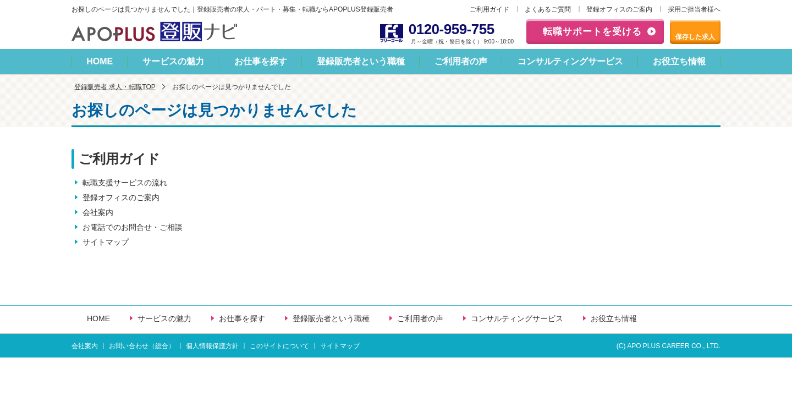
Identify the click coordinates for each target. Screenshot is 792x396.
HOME (99, 61)
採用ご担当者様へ (694, 9)
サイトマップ (105, 242)
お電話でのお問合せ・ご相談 (132, 227)
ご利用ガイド (489, 9)
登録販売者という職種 (361, 61)
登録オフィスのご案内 (619, 9)
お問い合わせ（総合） (142, 346)
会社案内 (97, 212)
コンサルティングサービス (570, 61)
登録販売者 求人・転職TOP (115, 87)
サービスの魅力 (173, 61)
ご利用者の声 (461, 61)
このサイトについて (279, 346)
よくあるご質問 (548, 9)
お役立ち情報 (679, 61)
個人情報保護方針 (212, 346)
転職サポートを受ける (592, 31)
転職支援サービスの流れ (124, 182)
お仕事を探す (260, 61)
